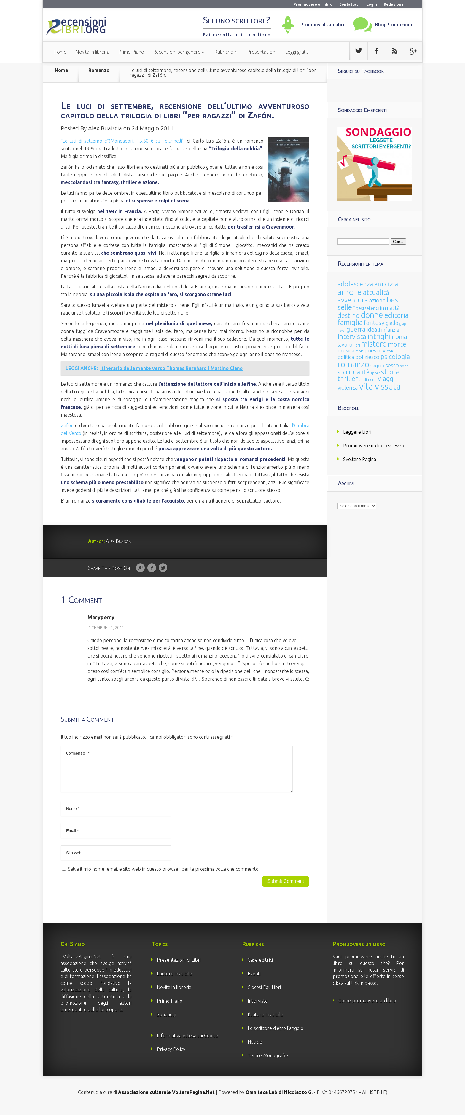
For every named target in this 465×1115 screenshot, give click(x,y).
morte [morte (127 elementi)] (397, 344)
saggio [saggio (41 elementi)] (377, 365)
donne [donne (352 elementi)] (372, 314)
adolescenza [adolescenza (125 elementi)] (355, 284)
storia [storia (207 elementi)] (390, 372)
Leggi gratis (297, 52)
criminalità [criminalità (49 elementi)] (387, 308)
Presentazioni (261, 52)
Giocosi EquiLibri (264, 994)
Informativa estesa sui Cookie (187, 1042)
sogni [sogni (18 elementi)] (405, 366)
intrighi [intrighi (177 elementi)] (379, 336)
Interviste (258, 1008)
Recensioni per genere (176, 52)
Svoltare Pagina (359, 459)
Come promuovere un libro (367, 1007)
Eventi (254, 980)
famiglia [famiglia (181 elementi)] (350, 322)
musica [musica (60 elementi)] (346, 350)
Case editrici (260, 967)
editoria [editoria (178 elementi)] (396, 315)
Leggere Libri (357, 432)
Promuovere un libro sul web (373, 445)
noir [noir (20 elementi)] (359, 351)
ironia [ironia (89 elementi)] (399, 336)
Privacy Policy (171, 1056)
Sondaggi (166, 1021)
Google (140, 568)
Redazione (394, 4)
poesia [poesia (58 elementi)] (372, 350)
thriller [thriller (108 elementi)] (347, 378)
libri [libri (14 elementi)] (356, 345)
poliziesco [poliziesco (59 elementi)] (367, 357)
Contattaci (349, 4)
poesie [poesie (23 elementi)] (388, 351)
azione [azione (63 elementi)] (377, 300)
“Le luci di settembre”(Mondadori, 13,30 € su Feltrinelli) (122, 140)
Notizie (255, 1049)
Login (372, 4)
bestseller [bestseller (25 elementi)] (365, 308)
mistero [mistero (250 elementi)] (374, 343)
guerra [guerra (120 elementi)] (355, 329)
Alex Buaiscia (105, 128)
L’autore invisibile (174, 980)
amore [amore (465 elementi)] (349, 291)
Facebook (151, 568)
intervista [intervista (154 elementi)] (351, 336)
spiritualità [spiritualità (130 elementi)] (353, 372)
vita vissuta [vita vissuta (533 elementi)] (380, 386)
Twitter (163, 568)
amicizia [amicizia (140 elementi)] (386, 284)
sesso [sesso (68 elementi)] (392, 365)
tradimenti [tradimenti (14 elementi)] (368, 380)
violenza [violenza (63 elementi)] (347, 387)
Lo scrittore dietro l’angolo (275, 1035)
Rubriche (223, 52)
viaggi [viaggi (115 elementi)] (386, 378)
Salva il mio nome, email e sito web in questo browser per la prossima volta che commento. (164, 876)
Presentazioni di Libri (179, 967)
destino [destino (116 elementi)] (348, 315)
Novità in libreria (92, 52)
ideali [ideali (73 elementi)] (373, 329)
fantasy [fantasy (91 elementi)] (374, 322)
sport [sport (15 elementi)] (375, 373)
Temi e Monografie (268, 1062)
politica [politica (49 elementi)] (345, 357)
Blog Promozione (394, 24)
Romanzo (98, 70)
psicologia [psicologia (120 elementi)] (395, 356)
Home (59, 52)
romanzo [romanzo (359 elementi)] (353, 364)
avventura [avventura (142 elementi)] (352, 300)
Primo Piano (131, 52)
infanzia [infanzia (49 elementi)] (390, 330)
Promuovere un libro (313, 4)
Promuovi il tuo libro (323, 24)
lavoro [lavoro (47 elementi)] (344, 344)
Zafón (67, 425)
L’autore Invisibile (265, 1021)
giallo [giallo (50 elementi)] (392, 323)
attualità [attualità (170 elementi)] (376, 292)
